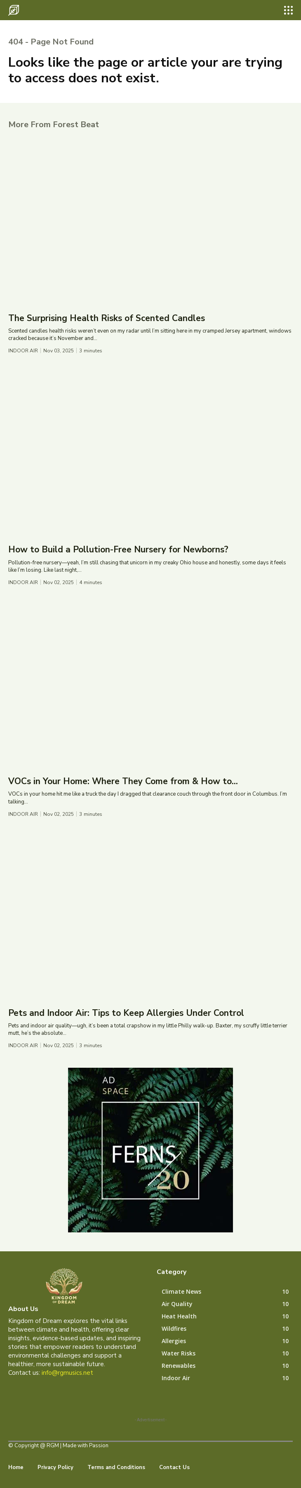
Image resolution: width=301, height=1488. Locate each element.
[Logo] (13, 10)
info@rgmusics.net (67, 1373)
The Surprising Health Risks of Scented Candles (106, 318)
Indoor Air (23, 350)
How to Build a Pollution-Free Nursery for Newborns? (118, 549)
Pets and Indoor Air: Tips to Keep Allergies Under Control (126, 1013)
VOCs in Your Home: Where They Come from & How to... (123, 781)
